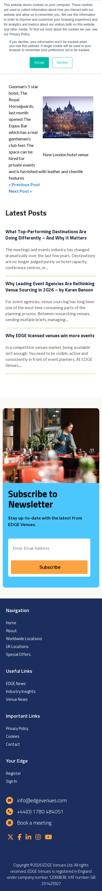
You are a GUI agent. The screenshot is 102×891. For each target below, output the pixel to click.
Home (11, 623)
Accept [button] (39, 62)
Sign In (11, 781)
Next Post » (20, 190)
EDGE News (16, 683)
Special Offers (18, 654)
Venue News (17, 699)
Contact (13, 744)
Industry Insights (21, 691)
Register (13, 773)
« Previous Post (24, 184)
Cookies (13, 736)
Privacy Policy (17, 728)
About (11, 631)
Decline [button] (62, 62)
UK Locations (17, 646)
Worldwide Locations (24, 638)
